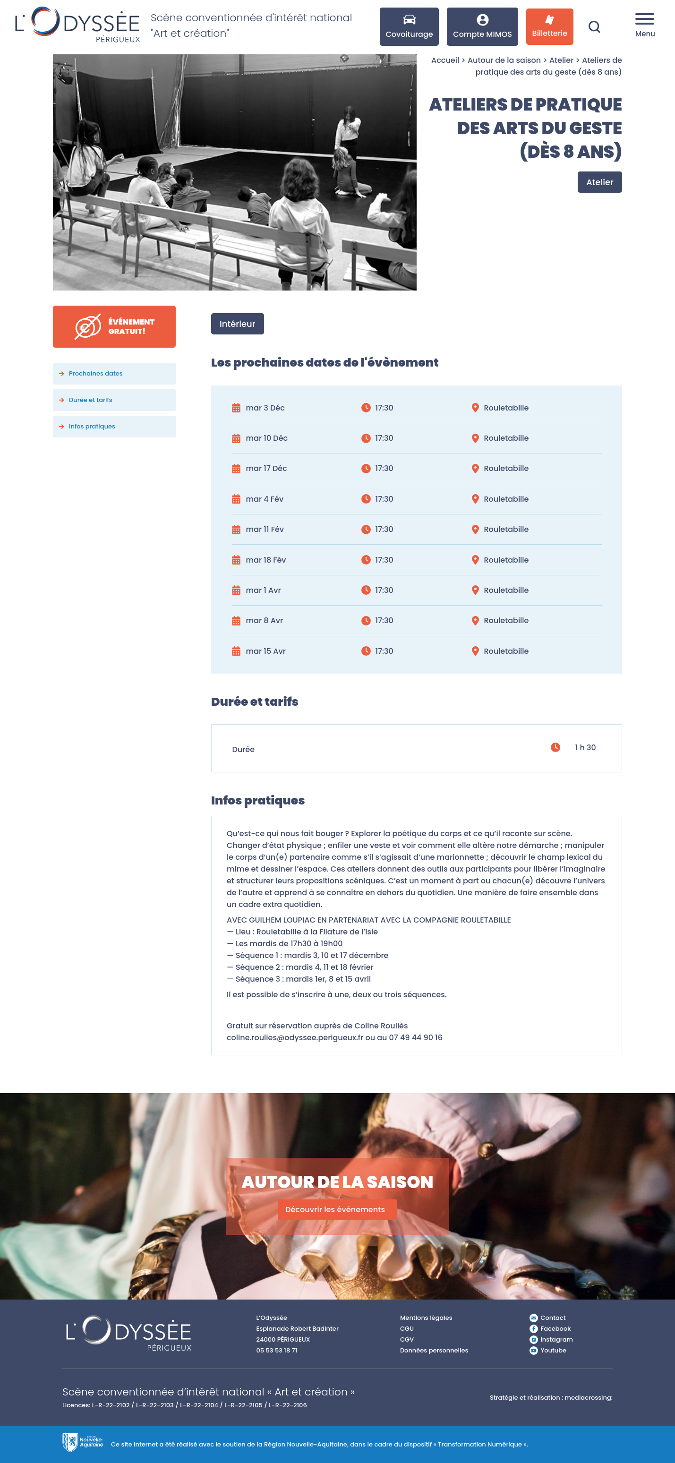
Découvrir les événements (335, 1209)
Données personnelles (434, 1350)
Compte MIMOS (482, 27)
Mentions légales (426, 1317)
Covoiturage (409, 27)
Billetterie (550, 27)
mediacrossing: (589, 1397)
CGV (407, 1339)
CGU (407, 1328)
